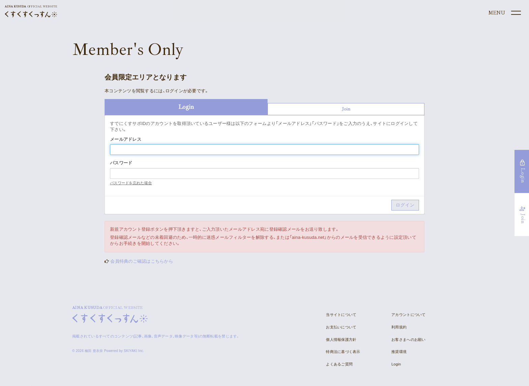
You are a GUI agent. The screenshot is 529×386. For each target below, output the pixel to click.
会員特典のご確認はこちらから (141, 261)
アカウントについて (408, 315)
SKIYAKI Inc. (134, 351)
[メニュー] (504, 13)
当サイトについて (341, 315)
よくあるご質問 (339, 364)
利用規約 (399, 327)
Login (396, 364)
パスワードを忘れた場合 (131, 183)
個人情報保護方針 (341, 339)
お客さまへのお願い (408, 339)
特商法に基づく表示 (343, 352)
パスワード (121, 162)
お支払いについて (341, 327)
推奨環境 (399, 352)
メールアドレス (125, 139)
